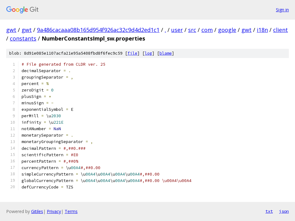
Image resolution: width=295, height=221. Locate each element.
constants (23, 38)
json (284, 211)
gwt (11, 29)
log (148, 53)
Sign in (282, 10)
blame (166, 53)
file (132, 53)
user (177, 29)
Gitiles (37, 211)
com (207, 29)
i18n (262, 29)
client (280, 29)
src (192, 29)
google (227, 29)
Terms (71, 211)
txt (269, 211)
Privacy (54, 211)
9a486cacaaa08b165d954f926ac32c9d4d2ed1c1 (98, 29)
